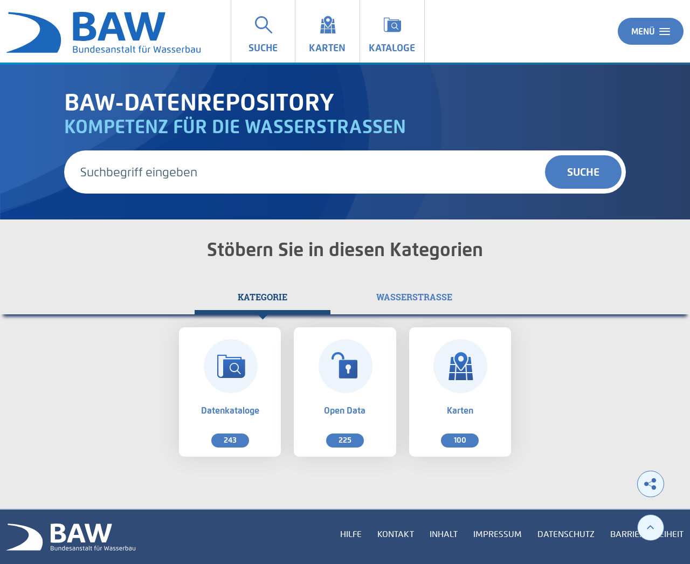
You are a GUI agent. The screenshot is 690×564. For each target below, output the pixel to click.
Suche (583, 172)
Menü (650, 31)
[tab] (262, 297)
